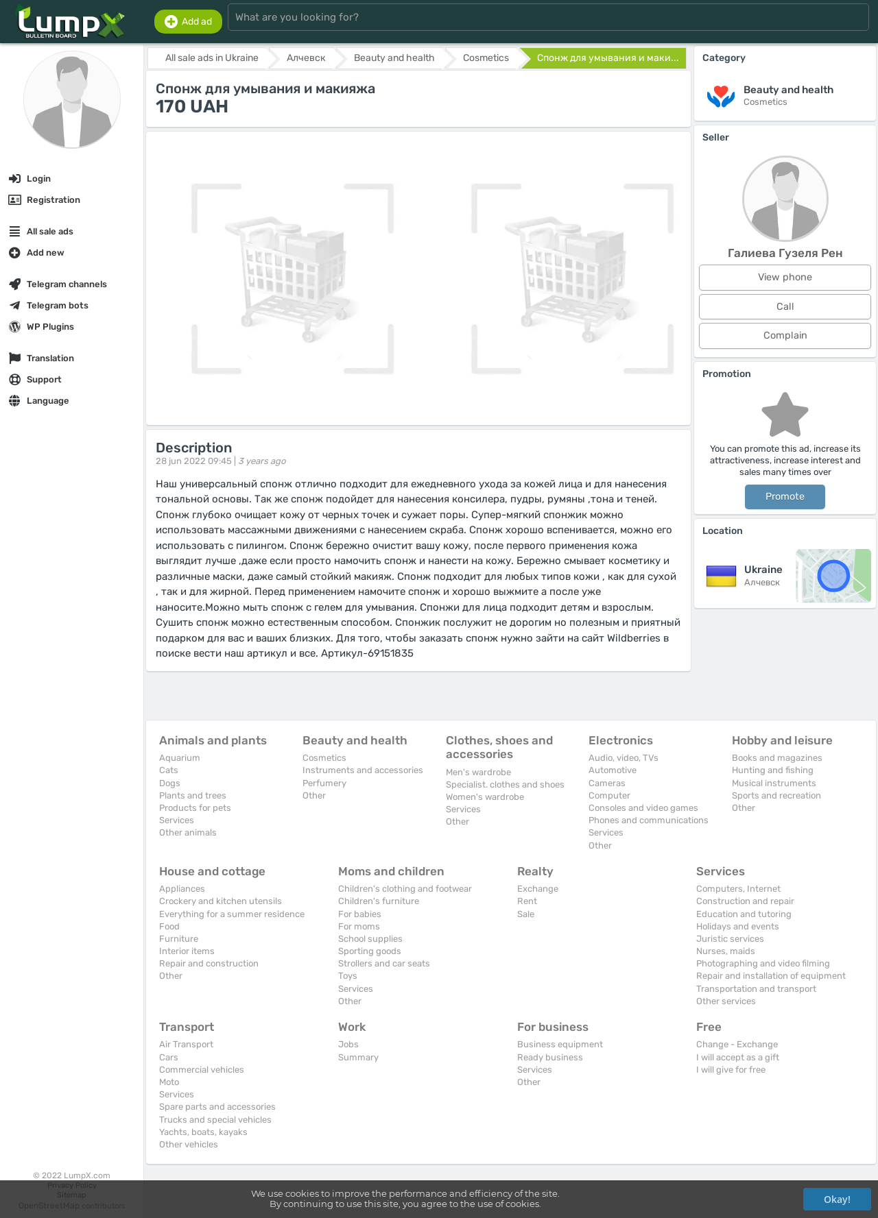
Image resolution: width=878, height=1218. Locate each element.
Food (169, 926)
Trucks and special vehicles (215, 1120)
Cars (168, 1057)
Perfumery (324, 783)
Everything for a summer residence (232, 914)
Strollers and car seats (384, 963)
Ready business (550, 1057)
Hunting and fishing (773, 770)
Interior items (187, 951)
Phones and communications (649, 820)
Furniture (178, 939)
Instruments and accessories (362, 770)
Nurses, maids (725, 951)
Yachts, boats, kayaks (203, 1132)
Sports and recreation (776, 795)
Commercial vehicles (201, 1069)
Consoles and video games (643, 808)
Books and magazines (777, 758)
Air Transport (186, 1044)
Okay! (837, 1199)
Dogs (169, 783)
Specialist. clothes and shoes (505, 784)
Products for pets (195, 808)
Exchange (537, 889)
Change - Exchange (737, 1044)
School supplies (370, 939)
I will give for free (731, 1069)
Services (176, 820)
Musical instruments (774, 783)
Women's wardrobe (485, 797)
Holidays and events (737, 926)
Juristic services (730, 939)
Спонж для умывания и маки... (608, 58)
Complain (785, 335)
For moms (359, 926)
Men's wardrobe (478, 772)
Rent (527, 901)
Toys (347, 976)
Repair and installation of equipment (771, 976)
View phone (785, 277)
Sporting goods (369, 951)
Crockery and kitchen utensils (220, 901)
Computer (609, 795)
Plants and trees (192, 795)
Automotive (613, 770)
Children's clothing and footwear (405, 889)
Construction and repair (745, 901)
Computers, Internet (738, 889)
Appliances (182, 889)
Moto (169, 1082)
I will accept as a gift (737, 1057)
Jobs (348, 1044)
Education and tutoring (744, 914)
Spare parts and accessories (217, 1106)
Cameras (607, 783)
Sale (525, 914)
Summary (358, 1057)
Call (785, 307)
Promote (785, 496)
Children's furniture (378, 901)
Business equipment (560, 1044)
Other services (726, 1001)
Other (314, 795)
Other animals (188, 832)
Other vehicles (188, 1144)
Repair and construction (209, 963)
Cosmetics (324, 758)
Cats (168, 770)
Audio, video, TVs (623, 758)
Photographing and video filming (763, 963)
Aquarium (179, 758)
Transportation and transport (756, 989)
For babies (359, 914)
